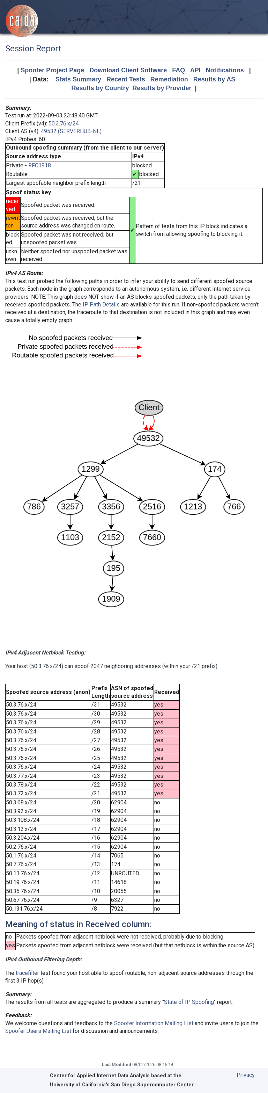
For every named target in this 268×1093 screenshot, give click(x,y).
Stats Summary (78, 79)
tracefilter (27, 973)
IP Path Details (101, 304)
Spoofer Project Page (52, 70)
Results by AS (214, 79)
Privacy (246, 1075)
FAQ (178, 70)
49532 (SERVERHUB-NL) (71, 131)
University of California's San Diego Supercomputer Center (122, 1085)
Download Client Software (128, 70)
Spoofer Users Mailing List (38, 1031)
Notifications (225, 70)
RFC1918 (39, 165)
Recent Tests (125, 79)
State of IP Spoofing (189, 1002)
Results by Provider (161, 88)
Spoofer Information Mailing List (153, 1023)
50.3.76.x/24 (64, 123)
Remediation (169, 79)
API (195, 70)
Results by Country (100, 88)
